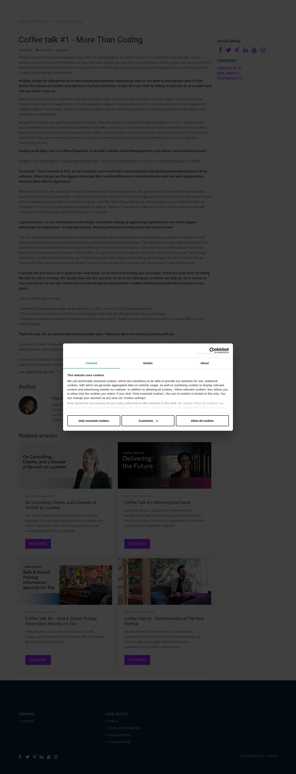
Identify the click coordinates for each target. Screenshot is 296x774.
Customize (148, 420)
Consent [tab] (91, 362)
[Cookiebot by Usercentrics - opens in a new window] (212, 350)
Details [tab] (148, 362)
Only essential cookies (94, 420)
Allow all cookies (202, 420)
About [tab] (204, 362)
